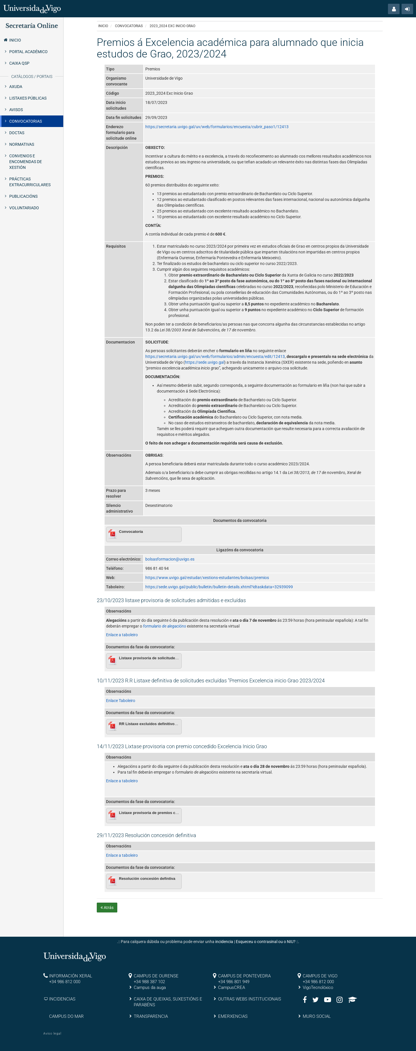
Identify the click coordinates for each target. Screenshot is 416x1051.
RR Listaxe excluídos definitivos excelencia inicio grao (168, 724)
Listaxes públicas (28, 98)
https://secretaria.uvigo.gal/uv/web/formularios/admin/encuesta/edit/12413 (215, 356)
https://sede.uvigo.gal (204, 362)
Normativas (21, 144)
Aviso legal (52, 1033)
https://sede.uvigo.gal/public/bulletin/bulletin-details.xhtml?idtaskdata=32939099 (219, 587)
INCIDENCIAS (62, 999)
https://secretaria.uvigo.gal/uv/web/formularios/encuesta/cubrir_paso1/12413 (217, 126)
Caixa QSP (19, 63)
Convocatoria (131, 531)
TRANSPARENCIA (151, 1016)
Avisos (16, 109)
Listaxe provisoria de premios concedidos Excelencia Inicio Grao (177, 813)
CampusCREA (231, 987)
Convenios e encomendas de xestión (25, 162)
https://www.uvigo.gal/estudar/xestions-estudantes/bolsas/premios (207, 577)
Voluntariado (24, 208)
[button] (394, 9)
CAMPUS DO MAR (66, 1016)
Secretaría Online (31, 25)
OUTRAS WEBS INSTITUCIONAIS (249, 999)
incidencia (224, 941)
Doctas (16, 132)
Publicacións (23, 196)
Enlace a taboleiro (122, 634)
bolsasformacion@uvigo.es (169, 559)
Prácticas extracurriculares (30, 182)
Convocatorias (25, 121)
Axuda (15, 86)
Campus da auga (150, 987)
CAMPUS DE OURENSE (156, 976)
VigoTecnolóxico (318, 987)
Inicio (12, 40)
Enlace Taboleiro (120, 700)
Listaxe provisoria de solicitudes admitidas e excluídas (168, 658)
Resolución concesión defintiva (147, 878)
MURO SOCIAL (317, 1016)
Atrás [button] (107, 907)
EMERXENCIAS (233, 1016)
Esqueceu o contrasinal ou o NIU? (266, 941)
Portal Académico (28, 51)
